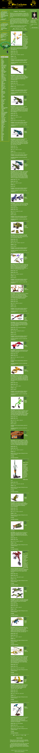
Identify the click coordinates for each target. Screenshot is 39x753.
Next (22, 28)
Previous (18, 28)
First (14, 28)
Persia (2, 58)
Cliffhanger (3, 83)
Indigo (2, 125)
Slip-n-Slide (3, 86)
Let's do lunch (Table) (3, 81)
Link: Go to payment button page (4, 28)
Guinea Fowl (20, 750)
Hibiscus (2, 62)
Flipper (2, 75)
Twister (2, 111)
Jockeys (26, 750)
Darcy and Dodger (4, 107)
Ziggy (2, 139)
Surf (2, 135)
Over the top (3, 79)
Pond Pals (3, 96)
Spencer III (3, 92)
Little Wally (3, 72)
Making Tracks (4, 121)
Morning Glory (4, 113)
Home (24, 750)
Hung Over (3, 76)
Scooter (2, 124)
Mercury (2, 100)
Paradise (2, 101)
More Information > (35, 27)
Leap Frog (3, 66)
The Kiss (2, 116)
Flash (2, 102)
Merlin (2, 127)
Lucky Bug (3, 119)
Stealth (2, 68)
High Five (3, 70)
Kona (2, 140)
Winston (2, 95)
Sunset (2, 130)
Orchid (2, 123)
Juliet (2, 64)
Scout (2, 82)
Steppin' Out (3, 88)
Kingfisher (3, 122)
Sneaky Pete (3, 77)
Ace (2, 98)
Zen (2, 90)
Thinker (2, 61)
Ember (2, 134)
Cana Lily (3, 118)
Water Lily (3, 126)
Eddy (2, 138)
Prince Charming (4, 112)
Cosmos (2, 110)
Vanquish (3, 103)
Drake (2, 85)
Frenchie (2, 87)
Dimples (2, 74)
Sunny (2, 129)
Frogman (15, 750)
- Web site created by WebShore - (19, 751)
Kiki (2, 137)
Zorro (2, 97)
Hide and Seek (3, 71)
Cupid (2, 109)
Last (25, 28)
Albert (2, 84)
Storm (2, 133)
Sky (2, 132)
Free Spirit (3, 93)
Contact (12, 750)
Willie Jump (3, 67)
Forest (2, 131)
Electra (2, 60)
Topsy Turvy (3, 99)
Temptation (3, 108)
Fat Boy (2, 69)
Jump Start (3, 120)
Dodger (2, 106)
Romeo (2, 63)
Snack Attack (3, 78)
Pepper (2, 136)
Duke (2, 89)
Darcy (2, 105)
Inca (2, 59)
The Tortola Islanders (3, 115)
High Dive (3, 91)
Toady (2, 73)
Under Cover (3, 117)
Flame (2, 128)
